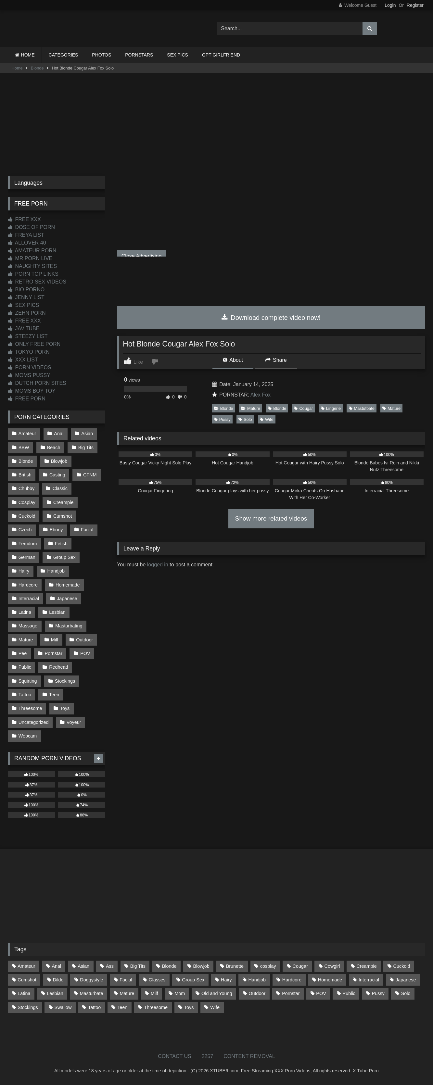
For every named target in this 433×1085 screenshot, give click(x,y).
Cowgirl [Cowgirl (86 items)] (332, 966)
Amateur (27, 433)
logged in (157, 564)
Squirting (28, 681)
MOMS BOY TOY (32, 391)
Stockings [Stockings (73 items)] (28, 1007)
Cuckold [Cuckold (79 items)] (401, 966)
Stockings (65, 681)
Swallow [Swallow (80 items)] (62, 1007)
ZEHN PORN (27, 313)
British (25, 474)
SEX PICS (177, 54)
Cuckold (27, 516)
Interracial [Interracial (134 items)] (369, 979)
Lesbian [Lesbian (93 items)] (55, 993)
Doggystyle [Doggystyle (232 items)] (91, 979)
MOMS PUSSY (29, 375)
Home (17, 68)
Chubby (27, 488)
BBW (24, 447)
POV (85, 653)
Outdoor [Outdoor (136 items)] (256, 993)
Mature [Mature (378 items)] (127, 993)
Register (415, 5)
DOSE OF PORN (31, 227)
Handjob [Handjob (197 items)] (257, 979)
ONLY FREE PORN (34, 344)
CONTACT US (174, 1056)
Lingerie (331, 408)
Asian (87, 433)
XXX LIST (23, 359)
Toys (65, 708)
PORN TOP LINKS (33, 274)
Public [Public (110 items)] (349, 993)
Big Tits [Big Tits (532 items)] (138, 966)
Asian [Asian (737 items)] (83, 966)
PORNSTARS (139, 54)
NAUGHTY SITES (32, 266)
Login (390, 5)
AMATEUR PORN (32, 250)
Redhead (58, 667)
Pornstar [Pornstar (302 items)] (290, 993)
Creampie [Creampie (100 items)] (366, 966)
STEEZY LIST (28, 336)
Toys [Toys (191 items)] (189, 1007)
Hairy (24, 571)
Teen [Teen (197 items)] (122, 1007)
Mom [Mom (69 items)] (179, 993)
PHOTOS (101, 54)
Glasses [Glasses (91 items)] (157, 979)
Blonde (37, 68)
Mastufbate (362, 408)
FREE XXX (24, 219)
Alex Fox (260, 394)
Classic (60, 488)
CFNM (90, 474)
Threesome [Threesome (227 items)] (156, 1007)
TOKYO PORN (29, 352)
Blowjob (59, 461)
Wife (267, 419)
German (27, 557)
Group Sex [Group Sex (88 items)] (193, 979)
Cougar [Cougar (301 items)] (300, 966)
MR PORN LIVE (30, 258)
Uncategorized (34, 722)
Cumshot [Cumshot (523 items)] (27, 979)
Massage (28, 625)
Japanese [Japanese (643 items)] (406, 979)
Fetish (61, 543)
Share (276, 360)
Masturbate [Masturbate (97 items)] (91, 993)
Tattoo (25, 694)
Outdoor (84, 639)
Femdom (28, 543)
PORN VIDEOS (29, 367)
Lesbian (57, 612)
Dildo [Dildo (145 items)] (58, 979)
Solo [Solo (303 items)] (406, 993)
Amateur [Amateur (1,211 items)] (26, 966)
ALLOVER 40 (27, 243)
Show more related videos (271, 518)
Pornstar (53, 653)
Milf (54, 639)
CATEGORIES (63, 54)
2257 (207, 1056)
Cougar (303, 408)
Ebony (56, 529)
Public (25, 667)
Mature (250, 408)
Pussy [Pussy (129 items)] (378, 993)
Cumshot (62, 516)
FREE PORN (26, 398)
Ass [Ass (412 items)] (110, 966)
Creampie (63, 502)
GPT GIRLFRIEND (221, 54)
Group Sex (64, 557)
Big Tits (86, 447)
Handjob (56, 571)
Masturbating (68, 625)
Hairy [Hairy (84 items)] (226, 979)
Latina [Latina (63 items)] (24, 993)
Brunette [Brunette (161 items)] (235, 966)
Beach (53, 447)
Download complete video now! (271, 317)
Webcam (28, 735)
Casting (57, 474)
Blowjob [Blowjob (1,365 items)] (201, 966)
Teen (54, 694)
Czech (25, 529)
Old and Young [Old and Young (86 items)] (216, 993)
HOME (28, 54)
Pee (23, 653)
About (233, 360)
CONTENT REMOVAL (249, 1056)
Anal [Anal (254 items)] (56, 966)
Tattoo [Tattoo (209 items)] (94, 1007)
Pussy (222, 419)
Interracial (29, 598)
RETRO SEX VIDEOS (37, 281)
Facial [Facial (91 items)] (126, 979)
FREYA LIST (26, 235)
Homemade (68, 584)
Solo (245, 419)
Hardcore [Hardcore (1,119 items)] (291, 979)
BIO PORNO (26, 289)
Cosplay (27, 502)
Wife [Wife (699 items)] (215, 1007)
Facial (87, 529)
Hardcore (28, 584)
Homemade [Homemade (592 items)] (330, 979)
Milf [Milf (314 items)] (154, 993)
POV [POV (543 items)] (321, 993)
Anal (58, 433)
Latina (25, 612)
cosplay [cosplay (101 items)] (268, 966)
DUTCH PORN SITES (37, 383)
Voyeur (74, 722)
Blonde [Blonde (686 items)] (169, 966)
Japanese (67, 598)
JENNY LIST (26, 297)
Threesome (30, 708)
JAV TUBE (23, 328)
